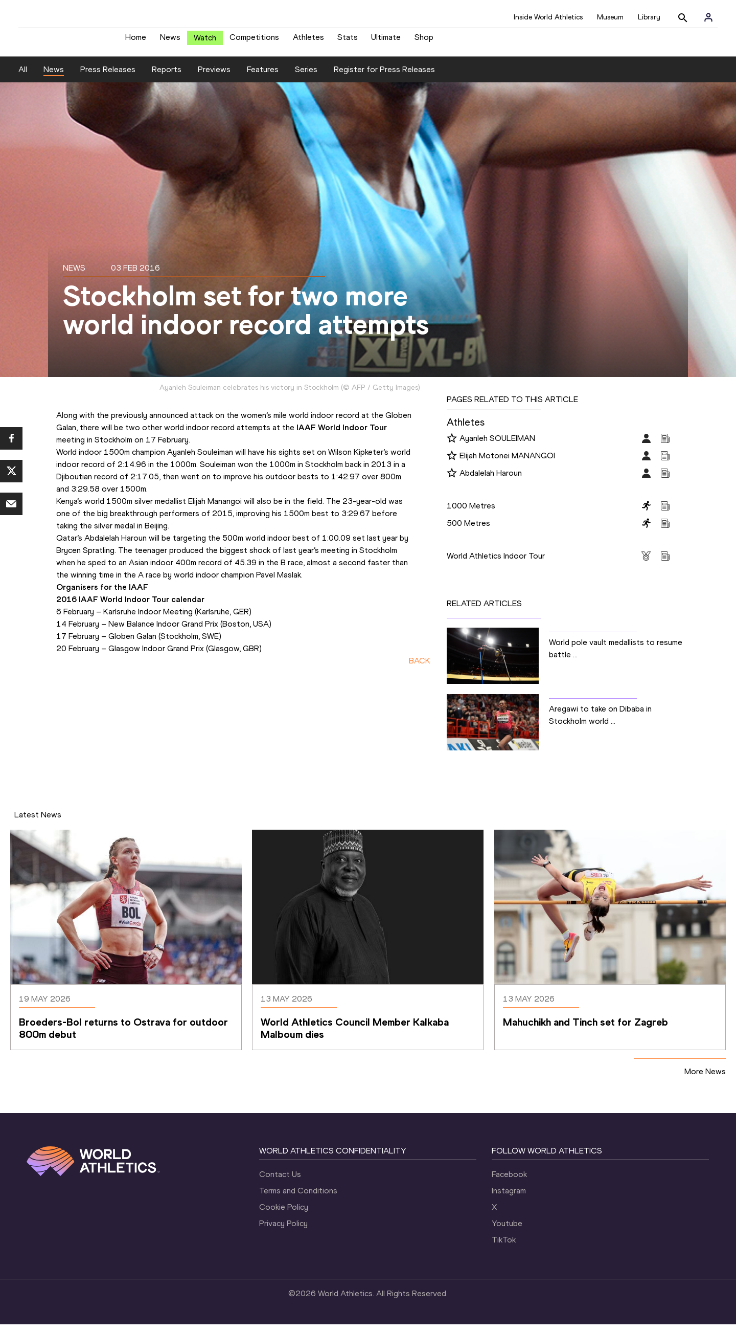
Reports (166, 77)
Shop (424, 41)
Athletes (308, 41)
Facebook (509, 1182)
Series (306, 77)
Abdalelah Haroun (490, 480)
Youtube (507, 1231)
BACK (419, 668)
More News (705, 1079)
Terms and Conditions (298, 1198)
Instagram (509, 1198)
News (170, 41)
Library (649, 17)
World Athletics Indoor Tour (496, 563)
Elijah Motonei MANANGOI (507, 463)
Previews (214, 77)
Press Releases (107, 77)
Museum (610, 17)
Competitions (254, 41)
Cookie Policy (283, 1214)
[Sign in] (708, 17)
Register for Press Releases (384, 77)
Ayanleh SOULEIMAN (497, 446)
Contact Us (280, 1182)
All (22, 77)
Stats (347, 41)
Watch (205, 42)
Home (135, 41)
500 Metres (468, 531)
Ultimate (386, 41)
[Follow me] (452, 446)
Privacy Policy (283, 1231)
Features (263, 77)
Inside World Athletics (548, 17)
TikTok (504, 1247)
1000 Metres (471, 513)
